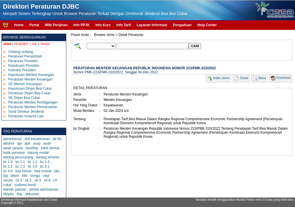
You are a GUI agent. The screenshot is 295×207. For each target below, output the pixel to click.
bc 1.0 (8, 162)
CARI (195, 46)
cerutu (8, 180)
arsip (36, 143)
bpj (5, 176)
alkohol (8, 143)
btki (24, 176)
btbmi (15, 176)
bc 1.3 (45, 162)
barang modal (38, 153)
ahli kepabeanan (37, 139)
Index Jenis (221, 78)
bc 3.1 (45, 166)
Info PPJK (81, 25)
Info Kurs (103, 25)
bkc (57, 171)
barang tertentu (47, 157)
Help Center (207, 25)
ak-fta (57, 139)
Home (19, 25)
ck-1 (19, 180)
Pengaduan (182, 25)
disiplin (8, 194)
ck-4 (47, 180)
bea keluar (24, 171)
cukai (7, 185)
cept (46, 176)
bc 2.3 (20, 166)
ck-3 (38, 180)
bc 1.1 (20, 162)
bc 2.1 (8, 166)
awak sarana (13, 148)
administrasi (12, 139)
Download (283, 77)
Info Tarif (123, 25)
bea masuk (43, 171)
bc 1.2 (32, 162)
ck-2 (28, 180)
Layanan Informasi (152, 25)
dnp (19, 194)
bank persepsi (14, 153)
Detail (244, 78)
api (19, 143)
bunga (35, 176)
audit (47, 143)
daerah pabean (15, 189)
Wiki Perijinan (56, 25)
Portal (34, 25)
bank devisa (50, 148)
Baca (262, 78)
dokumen (32, 194)
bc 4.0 (8, 171)
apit (27, 143)
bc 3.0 (32, 166)
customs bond (25, 185)
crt (55, 180)
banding (32, 148)
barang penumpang (18, 157)
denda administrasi (43, 189)
